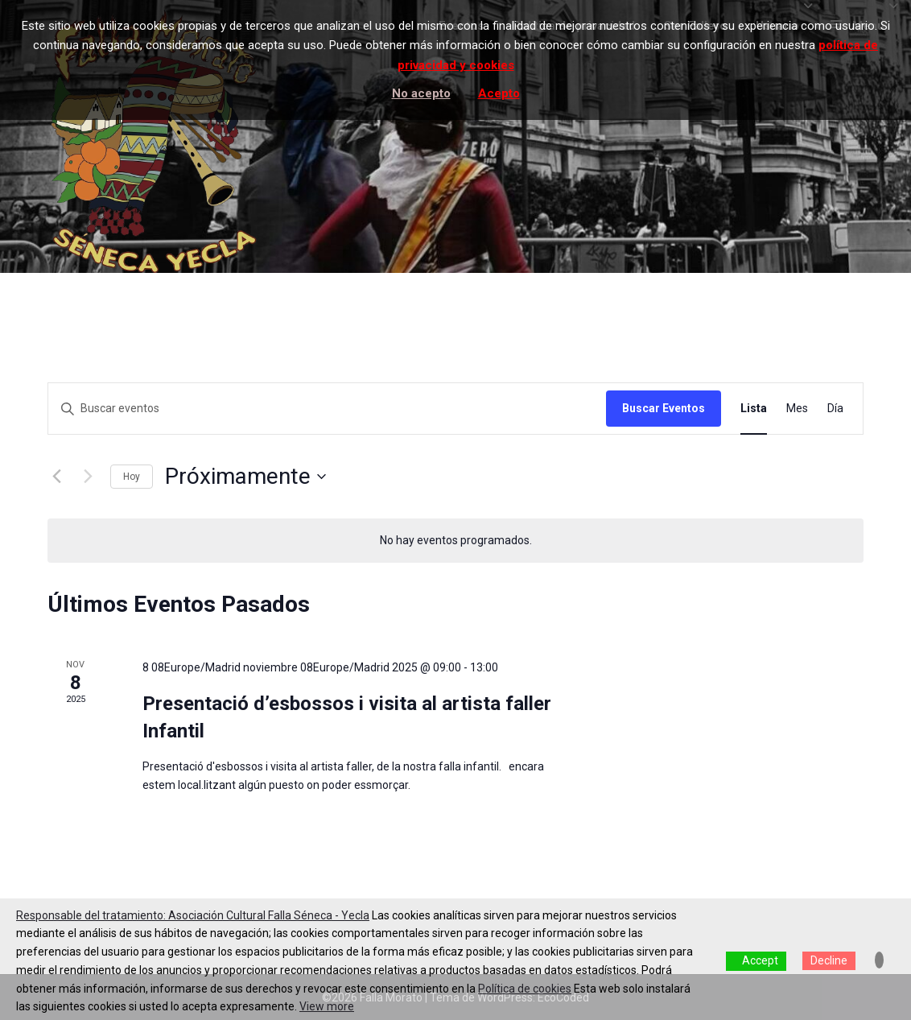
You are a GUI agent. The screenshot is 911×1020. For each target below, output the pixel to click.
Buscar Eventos (663, 408)
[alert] (455, 540)
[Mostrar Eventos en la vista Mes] (797, 408)
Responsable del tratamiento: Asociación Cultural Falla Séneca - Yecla (192, 915)
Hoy (131, 476)
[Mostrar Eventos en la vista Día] (835, 408)
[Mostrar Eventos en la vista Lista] (753, 408)
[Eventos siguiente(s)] (88, 476)
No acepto (421, 93)
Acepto (499, 93)
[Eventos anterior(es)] (57, 476)
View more (326, 1006)
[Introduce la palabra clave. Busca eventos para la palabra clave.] (327, 408)
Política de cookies (524, 988)
